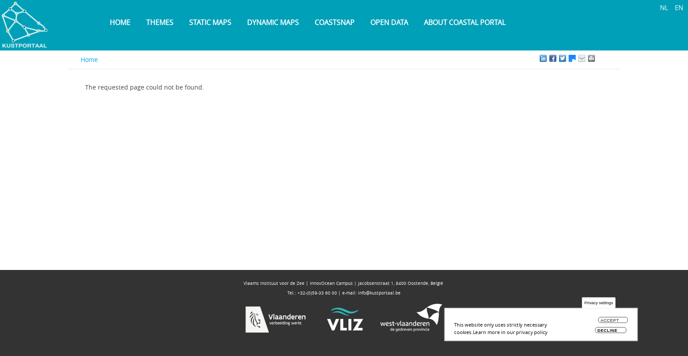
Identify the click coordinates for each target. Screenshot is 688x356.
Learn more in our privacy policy (510, 334)
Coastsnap (335, 22)
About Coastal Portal (464, 22)
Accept (610, 322)
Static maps (210, 22)
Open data (389, 22)
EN (679, 7)
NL (664, 7)
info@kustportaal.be (379, 293)
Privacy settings (598, 304)
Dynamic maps (273, 22)
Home (120, 22)
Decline (607, 332)
